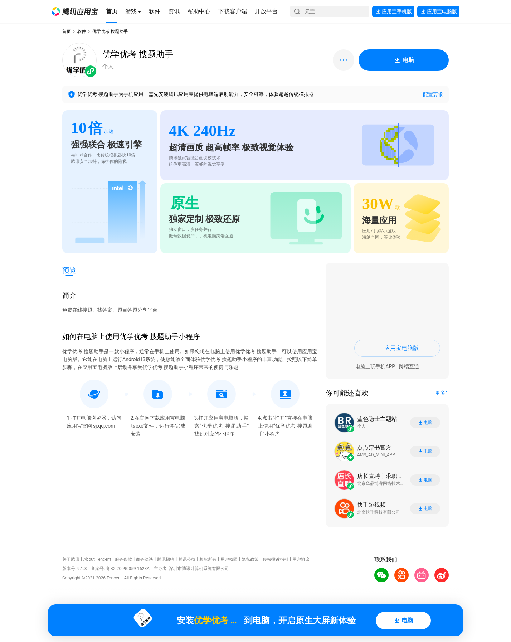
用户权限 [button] (229, 559)
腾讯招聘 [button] (165, 559)
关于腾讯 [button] (70, 559)
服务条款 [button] (123, 559)
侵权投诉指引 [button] (275, 559)
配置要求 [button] (433, 94)
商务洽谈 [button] (144, 559)
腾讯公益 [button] (186, 559)
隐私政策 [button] (250, 559)
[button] (75, 11)
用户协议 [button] (301, 559)
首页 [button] (66, 31)
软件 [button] (81, 31)
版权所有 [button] (207, 559)
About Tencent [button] (97, 559)
